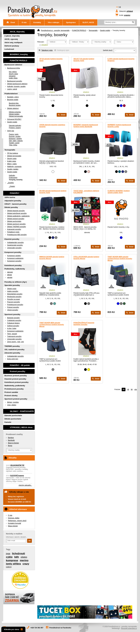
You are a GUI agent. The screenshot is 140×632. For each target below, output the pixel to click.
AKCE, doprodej (17, 32)
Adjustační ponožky (13, 201)
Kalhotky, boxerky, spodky (16, 86)
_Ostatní (12, 186)
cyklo (9, 557)
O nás (24, 22)
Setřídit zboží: (108, 50)
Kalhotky (12, 175)
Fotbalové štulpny (13, 323)
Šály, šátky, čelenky (16, 141)
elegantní (12, 76)
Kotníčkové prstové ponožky (17, 382)
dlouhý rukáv (13, 74)
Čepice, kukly (13, 134)
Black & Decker (13, 443)
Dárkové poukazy (12, 46)
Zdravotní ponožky (12, 353)
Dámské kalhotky (15, 126)
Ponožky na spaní (13, 299)
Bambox (11, 438)
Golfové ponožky (13, 326)
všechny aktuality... (25, 485)
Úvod (11, 22)
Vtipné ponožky (12, 310)
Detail (61, 115)
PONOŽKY (14, 193)
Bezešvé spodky (15, 105)
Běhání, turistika (13, 402)
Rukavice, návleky (15, 139)
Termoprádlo (93, 30)
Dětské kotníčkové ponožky (17, 213)
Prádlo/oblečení (11, 94)
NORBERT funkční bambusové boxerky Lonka (119, 126)
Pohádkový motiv (13, 232)
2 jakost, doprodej (12, 36)
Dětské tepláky (14, 114)
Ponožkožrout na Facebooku (60, 628)
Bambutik (11, 440)
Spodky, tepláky (12, 169)
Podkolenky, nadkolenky (15, 269)
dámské (10, 272)
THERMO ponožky (12, 346)
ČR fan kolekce (12, 153)
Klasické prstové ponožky (15, 379)
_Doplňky (10, 183)
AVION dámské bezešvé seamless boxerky (52, 126)
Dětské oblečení (13, 108)
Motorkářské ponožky (14, 294)
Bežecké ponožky (13, 318)
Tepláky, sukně (14, 143)
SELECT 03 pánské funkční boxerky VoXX (84, 60)
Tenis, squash (12, 334)
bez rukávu (13, 72)
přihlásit (130, 11)
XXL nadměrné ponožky (14, 350)
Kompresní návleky (14, 256)
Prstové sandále (11, 392)
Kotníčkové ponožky (13, 265)
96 (132, 389)
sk (120, 7)
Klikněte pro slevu (13, 629)
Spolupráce (71, 22)
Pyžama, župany (15, 128)
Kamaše (8, 422)
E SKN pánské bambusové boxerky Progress (121, 60)
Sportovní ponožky (12, 314)
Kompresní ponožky (13, 252)
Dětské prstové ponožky (15, 219)
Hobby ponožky (12, 291)
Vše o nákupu (53, 22)
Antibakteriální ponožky (15, 242)
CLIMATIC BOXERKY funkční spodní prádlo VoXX (119, 192)
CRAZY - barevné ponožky (16, 204)
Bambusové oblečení (13, 65)
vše (135, 389)
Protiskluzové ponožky (15, 305)
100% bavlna (10, 197)
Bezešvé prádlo (12, 100)
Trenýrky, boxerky (16, 180)
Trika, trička (13, 145)
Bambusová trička (13, 68)
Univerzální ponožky (14, 248)
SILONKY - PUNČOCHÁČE (22, 411)
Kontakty (37, 22)
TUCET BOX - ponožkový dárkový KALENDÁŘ (86, 192)
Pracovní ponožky (13, 302)
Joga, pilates (11, 405)
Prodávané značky (14, 434)
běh (16, 557)
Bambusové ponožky (14, 81)
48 (128, 389)
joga (8, 553)
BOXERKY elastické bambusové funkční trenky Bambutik (86, 126)
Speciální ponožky (12, 285)
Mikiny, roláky (12, 164)
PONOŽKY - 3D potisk (20, 365)
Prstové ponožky (13, 307)
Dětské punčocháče (14, 221)
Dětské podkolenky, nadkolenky (18, 216)
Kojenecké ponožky (14, 229)
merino (24, 560)
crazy (26, 563)
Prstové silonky (11, 396)
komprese (12, 560)
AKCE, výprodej (11, 39)
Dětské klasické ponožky (16, 211)
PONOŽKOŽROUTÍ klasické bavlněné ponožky (84, 324)
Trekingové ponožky (14, 336)
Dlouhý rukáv (12, 158)
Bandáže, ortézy (13, 97)
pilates (24, 557)
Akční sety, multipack (13, 42)
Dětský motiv (11, 289)
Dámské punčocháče (13, 416)
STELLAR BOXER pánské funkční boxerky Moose (86, 258)
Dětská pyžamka (15, 112)
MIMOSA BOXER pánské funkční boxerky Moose (51, 258)
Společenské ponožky (15, 245)
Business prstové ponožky (16, 376)
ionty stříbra (13, 563)
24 (123, 389)
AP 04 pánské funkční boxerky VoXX (51, 60)
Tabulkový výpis (46, 50)
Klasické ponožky (12, 239)
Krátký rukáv (11, 161)
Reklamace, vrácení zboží (17, 521)
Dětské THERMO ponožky (16, 227)
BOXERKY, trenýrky (19, 54)
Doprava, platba (13, 518)
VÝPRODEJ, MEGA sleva (21, 427)
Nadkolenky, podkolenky (15, 386)
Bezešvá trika (14, 103)
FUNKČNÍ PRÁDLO (79, 30)
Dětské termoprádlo (16, 116)
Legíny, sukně (12, 89)
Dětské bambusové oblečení (17, 84)
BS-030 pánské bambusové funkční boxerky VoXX (52, 192)
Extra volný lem (12, 359)
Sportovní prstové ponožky (16, 399)
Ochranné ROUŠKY (14, 119)
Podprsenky (13, 178)
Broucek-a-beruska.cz (129, 628)
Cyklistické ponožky (14, 320)
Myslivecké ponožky (14, 297)
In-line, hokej (11, 328)
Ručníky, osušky (14, 136)
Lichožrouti (9, 49)
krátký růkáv (13, 78)
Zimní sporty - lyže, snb (15, 342)
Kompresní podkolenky (15, 258)
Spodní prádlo (105, 30)
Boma (10, 446)
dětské (9, 275)
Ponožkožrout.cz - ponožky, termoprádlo (55, 30)
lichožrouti (18, 553)
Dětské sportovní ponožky (16, 224)
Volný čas (10, 131)
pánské (9, 277)
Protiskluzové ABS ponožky (17, 235)
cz (117, 7)
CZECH (8, 567)
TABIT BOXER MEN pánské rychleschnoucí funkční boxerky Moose (120, 258)
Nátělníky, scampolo (14, 166)
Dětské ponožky (11, 207)
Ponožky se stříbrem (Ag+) (16, 282)
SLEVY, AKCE (88, 22)
